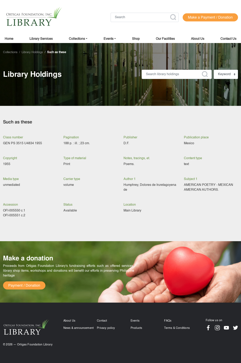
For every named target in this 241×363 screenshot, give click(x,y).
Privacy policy (106, 328)
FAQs (167, 320)
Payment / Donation (24, 285)
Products (136, 328)
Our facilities (165, 39)
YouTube (226, 327)
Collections (77, 39)
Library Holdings (32, 52)
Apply (173, 17)
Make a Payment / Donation (210, 17)
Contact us (228, 39)
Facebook (208, 327)
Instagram (217, 327)
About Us (69, 320)
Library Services (41, 39)
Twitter (235, 327)
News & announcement (78, 328)
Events (135, 320)
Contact (102, 320)
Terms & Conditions (177, 328)
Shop (136, 39)
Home (9, 39)
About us (197, 39)
